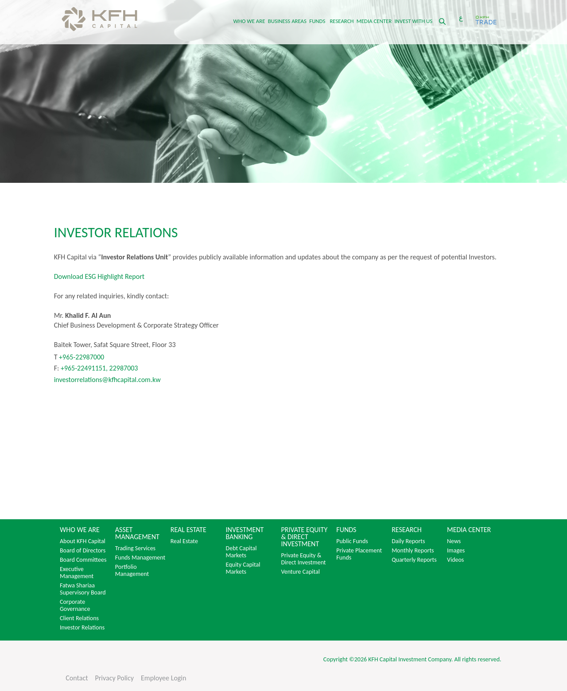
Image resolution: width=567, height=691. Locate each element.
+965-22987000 (80, 357)
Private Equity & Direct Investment (303, 559)
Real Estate (184, 541)
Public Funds (352, 541)
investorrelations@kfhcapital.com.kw (107, 379)
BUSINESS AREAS (287, 21)
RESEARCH (341, 21)
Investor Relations (82, 627)
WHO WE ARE (249, 21)
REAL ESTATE (188, 529)
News (454, 541)
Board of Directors (82, 550)
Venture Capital (300, 571)
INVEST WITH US (414, 21)
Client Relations (79, 618)
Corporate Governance (75, 605)
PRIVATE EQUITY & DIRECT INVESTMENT (304, 537)
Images (456, 550)
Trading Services (135, 548)
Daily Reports (408, 541)
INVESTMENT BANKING (245, 533)
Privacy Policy (114, 678)
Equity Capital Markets (243, 568)
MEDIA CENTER (374, 21)
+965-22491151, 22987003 (99, 368)
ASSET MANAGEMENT (137, 533)
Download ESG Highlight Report (99, 276)
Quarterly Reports (414, 560)
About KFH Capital (82, 541)
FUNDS (317, 21)
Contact (77, 678)
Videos (455, 560)
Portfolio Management (132, 571)
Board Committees (83, 560)
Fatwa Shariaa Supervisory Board (83, 589)
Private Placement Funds (359, 554)
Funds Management (140, 557)
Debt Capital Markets (241, 552)
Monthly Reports (413, 550)
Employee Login (163, 678)
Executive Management (76, 573)
